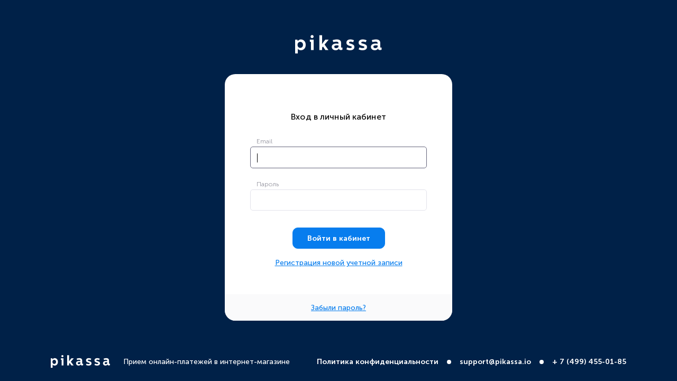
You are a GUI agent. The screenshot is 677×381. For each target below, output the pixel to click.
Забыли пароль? (338, 308)
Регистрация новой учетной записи (338, 263)
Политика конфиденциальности (377, 362)
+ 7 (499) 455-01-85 (589, 362)
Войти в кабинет (338, 238)
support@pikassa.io (495, 362)
